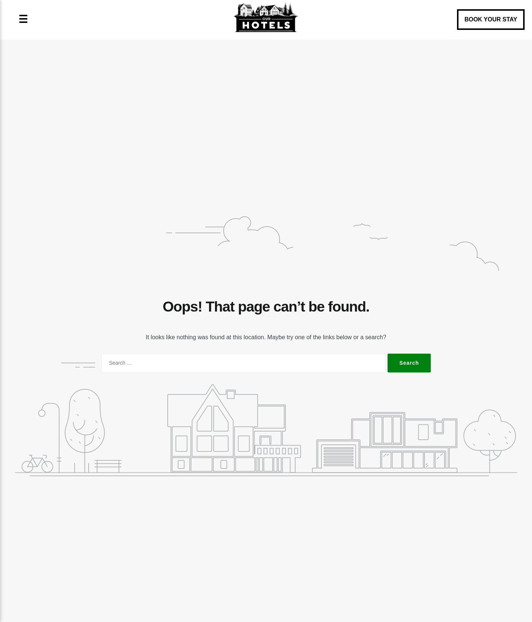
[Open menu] (23, 19)
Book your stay (490, 19)
